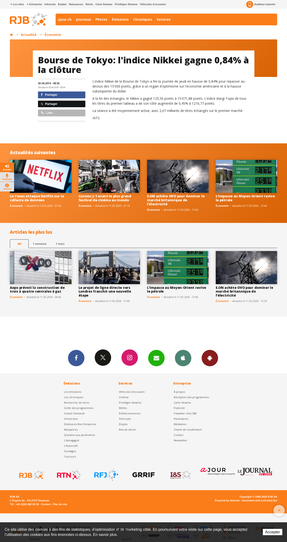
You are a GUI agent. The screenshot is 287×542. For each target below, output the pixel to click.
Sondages (70, 451)
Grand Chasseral (74, 413)
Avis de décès (127, 429)
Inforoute (50, 4)
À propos (179, 391)
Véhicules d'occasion (153, 4)
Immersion (71, 418)
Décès (89, 4)
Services (164, 19)
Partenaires (181, 418)
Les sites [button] (17, 4)
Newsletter (180, 440)
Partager (49, 94)
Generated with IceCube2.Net (259, 500)
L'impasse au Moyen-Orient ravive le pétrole (245, 198)
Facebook (76, 358)
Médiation (180, 424)
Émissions (120, 19)
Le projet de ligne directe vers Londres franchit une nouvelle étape (105, 291)
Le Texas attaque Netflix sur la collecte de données (37, 198)
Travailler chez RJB (185, 413)
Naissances (76, 4)
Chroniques (142, 19)
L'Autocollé (71, 445)
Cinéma (123, 397)
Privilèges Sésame (126, 4)
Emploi (62, 4)
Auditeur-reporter (261, 4)
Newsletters (156, 358)
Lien (47, 113)
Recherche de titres (76, 402)
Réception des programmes (191, 397)
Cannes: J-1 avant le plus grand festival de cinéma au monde (105, 198)
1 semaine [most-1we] (39, 243)
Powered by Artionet (227, 500)
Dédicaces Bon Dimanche (80, 424)
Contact (178, 434)
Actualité (29, 34)
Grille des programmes (78, 407)
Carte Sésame (104, 4)
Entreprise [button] (34, 4)
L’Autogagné (71, 440)
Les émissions (72, 391)
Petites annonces (129, 413)
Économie (53, 34)
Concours (70, 456)
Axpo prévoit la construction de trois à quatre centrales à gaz (37, 289)
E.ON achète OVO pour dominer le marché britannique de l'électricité (175, 200)
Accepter (272, 532)
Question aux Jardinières (79, 434)
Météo (123, 407)
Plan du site (60, 504)
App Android (210, 358)
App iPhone (183, 358)
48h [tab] (19, 243)
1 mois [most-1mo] (60, 243)
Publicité (179, 407)
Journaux (83, 19)
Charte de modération (188, 429)
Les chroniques (73, 397)
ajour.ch (65, 19)
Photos (101, 19)
